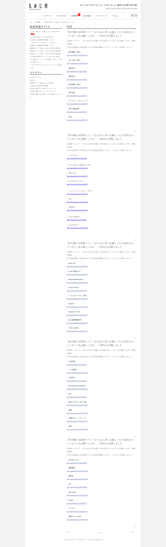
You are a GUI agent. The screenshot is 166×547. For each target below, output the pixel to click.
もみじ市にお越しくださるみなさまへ (41, 37)
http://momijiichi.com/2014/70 (77, 96)
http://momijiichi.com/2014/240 (77, 495)
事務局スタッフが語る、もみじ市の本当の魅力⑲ (45, 51)
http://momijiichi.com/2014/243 (77, 299)
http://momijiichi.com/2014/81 (77, 220)
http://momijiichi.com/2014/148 (77, 479)
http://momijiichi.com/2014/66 (77, 158)
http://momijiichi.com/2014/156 (77, 421)
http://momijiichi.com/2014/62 (77, 381)
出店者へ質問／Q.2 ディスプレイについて (43, 91)
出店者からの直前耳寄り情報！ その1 (41, 45)
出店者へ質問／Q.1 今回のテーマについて (43, 88)
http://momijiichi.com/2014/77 (77, 503)
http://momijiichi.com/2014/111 (77, 331)
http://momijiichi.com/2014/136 (77, 210)
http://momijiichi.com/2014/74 (77, 291)
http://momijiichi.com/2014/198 (77, 63)
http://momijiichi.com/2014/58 (77, 79)
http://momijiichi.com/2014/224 (77, 405)
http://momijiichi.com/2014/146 (77, 429)
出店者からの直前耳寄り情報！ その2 (41, 40)
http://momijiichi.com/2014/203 (77, 184)
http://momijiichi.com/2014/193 (77, 315)
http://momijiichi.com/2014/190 (77, 266)
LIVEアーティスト (35, 77)
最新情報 (38, 22)
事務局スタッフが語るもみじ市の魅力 (41, 83)
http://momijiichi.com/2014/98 (77, 112)
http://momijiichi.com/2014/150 (77, 202)
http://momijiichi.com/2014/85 (77, 71)
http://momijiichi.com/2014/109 (77, 228)
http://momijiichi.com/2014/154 (77, 373)
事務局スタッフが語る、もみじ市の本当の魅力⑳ (45, 48)
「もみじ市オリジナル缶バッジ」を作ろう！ (44, 42)
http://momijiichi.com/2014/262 (77, 88)
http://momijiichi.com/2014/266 (77, 283)
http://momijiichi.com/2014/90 (77, 463)
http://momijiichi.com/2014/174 (77, 120)
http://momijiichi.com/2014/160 (77, 323)
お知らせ (33, 80)
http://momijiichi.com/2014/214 (77, 194)
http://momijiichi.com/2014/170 (77, 176)
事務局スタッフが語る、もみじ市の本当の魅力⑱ (45, 54)
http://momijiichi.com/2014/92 (77, 397)
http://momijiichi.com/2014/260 (77, 389)
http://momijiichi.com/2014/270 (77, 511)
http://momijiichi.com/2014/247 (77, 55)
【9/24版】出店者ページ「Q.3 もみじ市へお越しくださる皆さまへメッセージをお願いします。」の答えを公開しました (46, 59)
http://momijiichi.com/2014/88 (77, 487)
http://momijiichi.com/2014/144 (77, 307)
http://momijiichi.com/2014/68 (77, 365)
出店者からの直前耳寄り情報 (39, 86)
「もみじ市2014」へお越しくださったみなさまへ (45, 31)
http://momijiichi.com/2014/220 (77, 274)
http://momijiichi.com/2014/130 (77, 520)
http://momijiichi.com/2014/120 (77, 104)
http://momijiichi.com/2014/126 (77, 471)
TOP (31, 22)
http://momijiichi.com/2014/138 (77, 413)
